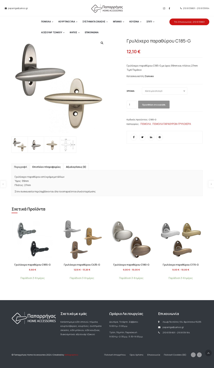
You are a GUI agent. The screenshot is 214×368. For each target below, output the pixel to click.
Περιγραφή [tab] (20, 167)
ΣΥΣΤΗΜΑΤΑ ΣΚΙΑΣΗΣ (94, 21)
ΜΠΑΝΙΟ (117, 21)
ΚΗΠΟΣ (73, 32)
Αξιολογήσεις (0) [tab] (76, 167)
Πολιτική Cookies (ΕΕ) (175, 354)
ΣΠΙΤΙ (149, 21)
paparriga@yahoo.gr (173, 327)
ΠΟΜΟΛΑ (46, 21)
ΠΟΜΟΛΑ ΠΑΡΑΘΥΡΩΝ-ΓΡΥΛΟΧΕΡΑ (172, 124)
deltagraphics (71, 354)
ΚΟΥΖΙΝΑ (134, 21)
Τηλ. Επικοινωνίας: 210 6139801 (189, 21)
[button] (102, 43)
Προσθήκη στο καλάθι (154, 104)
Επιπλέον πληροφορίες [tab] (46, 167)
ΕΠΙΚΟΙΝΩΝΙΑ (91, 32)
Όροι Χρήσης (137, 354)
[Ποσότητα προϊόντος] (132, 104)
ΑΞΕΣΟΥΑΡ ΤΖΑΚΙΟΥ (51, 32)
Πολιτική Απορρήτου (115, 354)
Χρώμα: (131, 91)
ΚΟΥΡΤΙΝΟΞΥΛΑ (66, 21)
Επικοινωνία (153, 354)
